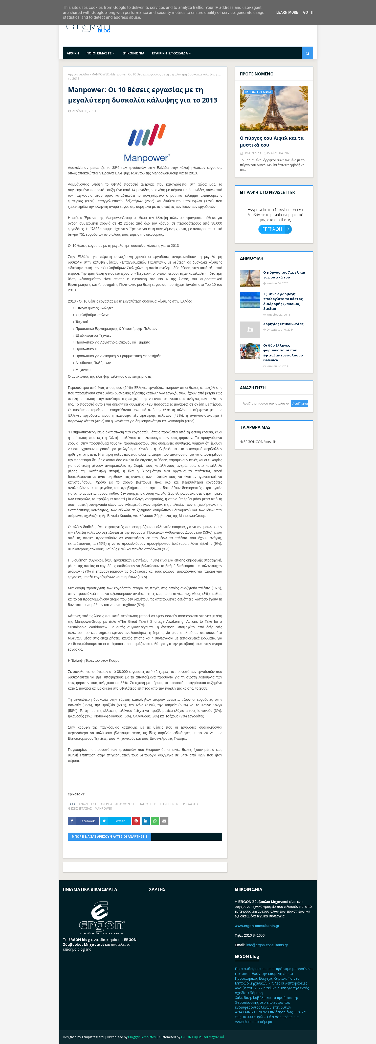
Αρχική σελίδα (78, 74)
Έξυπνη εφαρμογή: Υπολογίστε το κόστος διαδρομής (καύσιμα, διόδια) (283, 301)
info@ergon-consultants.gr (267, 945)
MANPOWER (100, 74)
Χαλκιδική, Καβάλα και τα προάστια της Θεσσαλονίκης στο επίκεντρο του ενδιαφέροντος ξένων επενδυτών (266, 1002)
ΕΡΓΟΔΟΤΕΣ (190, 804)
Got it (308, 12)
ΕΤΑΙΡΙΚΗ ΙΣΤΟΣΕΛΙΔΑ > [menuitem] (171, 53)
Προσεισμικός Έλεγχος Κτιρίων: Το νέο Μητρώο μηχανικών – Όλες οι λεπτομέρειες (271, 981)
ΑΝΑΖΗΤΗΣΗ (88, 804)
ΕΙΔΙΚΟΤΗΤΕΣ (148, 804)
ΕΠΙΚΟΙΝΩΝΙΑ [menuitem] (133, 53)
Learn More (287, 12)
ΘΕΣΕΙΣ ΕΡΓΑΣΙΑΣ (80, 808)
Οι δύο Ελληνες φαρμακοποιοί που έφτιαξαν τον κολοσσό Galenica (283, 353)
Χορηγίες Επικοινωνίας (283, 324)
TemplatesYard (93, 1037)
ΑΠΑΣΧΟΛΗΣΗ (125, 804)
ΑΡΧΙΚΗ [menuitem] (73, 53)
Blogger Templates (142, 1037)
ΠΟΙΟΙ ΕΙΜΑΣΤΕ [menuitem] (99, 53)
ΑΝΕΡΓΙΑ (106, 804)
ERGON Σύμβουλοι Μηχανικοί (202, 1037)
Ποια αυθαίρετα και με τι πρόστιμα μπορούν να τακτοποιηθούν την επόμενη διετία (274, 971)
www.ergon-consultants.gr (257, 926)
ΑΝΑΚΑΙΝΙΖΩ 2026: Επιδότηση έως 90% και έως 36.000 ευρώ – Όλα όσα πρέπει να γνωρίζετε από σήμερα (270, 1017)
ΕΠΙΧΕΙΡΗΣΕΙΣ (169, 804)
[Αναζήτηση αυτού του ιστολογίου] (265, 403)
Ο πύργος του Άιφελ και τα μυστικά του (272, 141)
